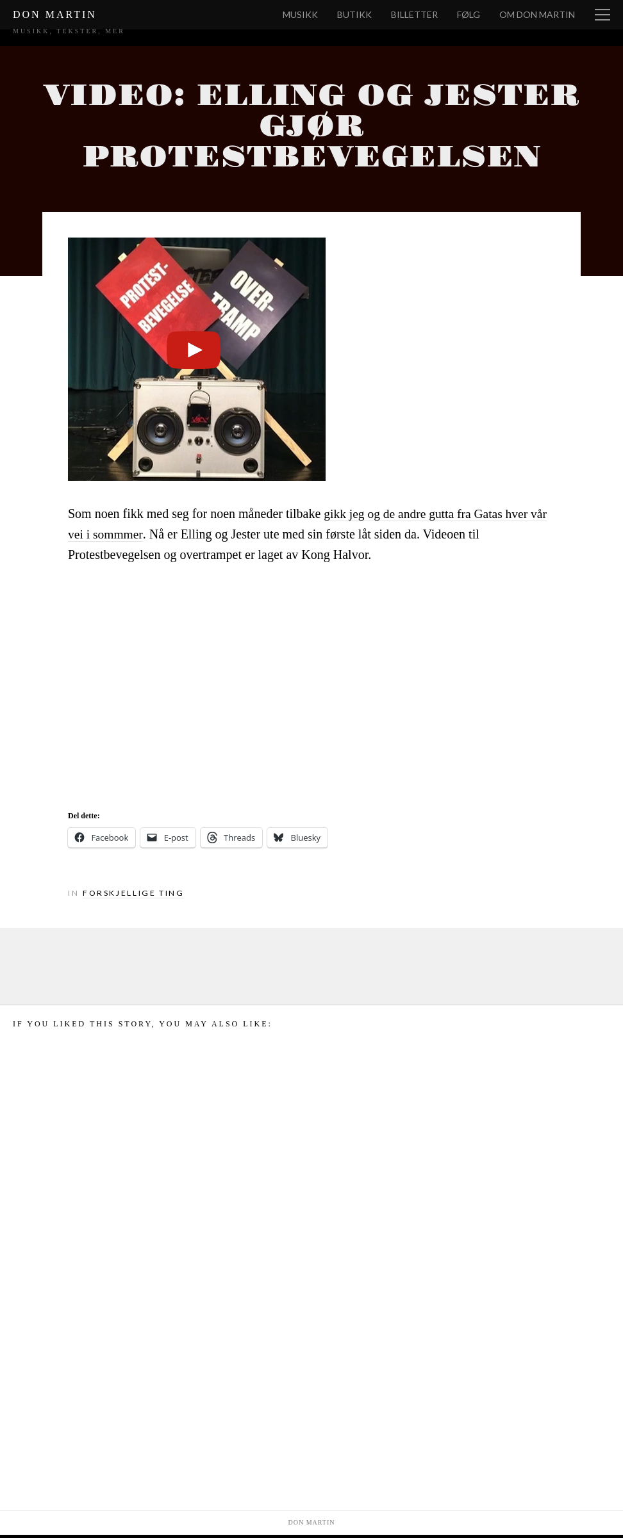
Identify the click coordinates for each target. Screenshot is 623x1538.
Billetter (414, 14)
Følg (468, 14)
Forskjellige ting (135, 896)
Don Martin (55, 14)
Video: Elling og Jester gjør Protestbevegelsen (311, 128)
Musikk (300, 14)
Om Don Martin (537, 14)
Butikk (354, 14)
